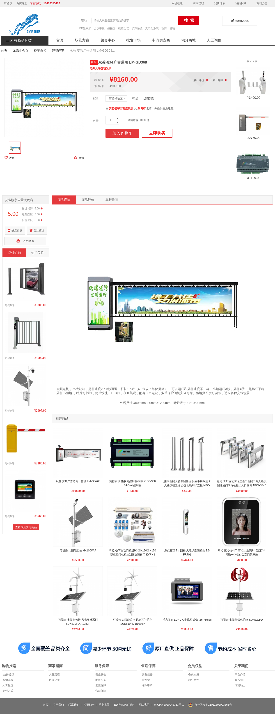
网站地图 (143, 704)
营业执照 (104, 704)
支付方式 (7, 690)
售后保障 (100, 690)
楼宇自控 (40, 50)
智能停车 (58, 50)
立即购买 (157, 133)
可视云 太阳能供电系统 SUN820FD (241, 619)
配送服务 (100, 680)
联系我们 (239, 680)
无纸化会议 (20, 50)
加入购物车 (122, 133)
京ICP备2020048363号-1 (169, 704)
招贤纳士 (239, 685)
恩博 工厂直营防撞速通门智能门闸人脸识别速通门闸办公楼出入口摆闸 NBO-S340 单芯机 (242, 485)
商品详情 (64, 200)
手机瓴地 (177, 3)
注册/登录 (8, 674)
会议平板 (99, 28)
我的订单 (219, 3)
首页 (60, 40)
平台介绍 (239, 674)
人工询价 (214, 40)
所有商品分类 (16, 40)
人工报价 (7, 685)
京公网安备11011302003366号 (210, 704)
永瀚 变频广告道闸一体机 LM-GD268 (78, 481)
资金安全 (100, 674)
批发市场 (133, 40)
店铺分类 (54, 680)
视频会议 (123, 28)
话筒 (164, 28)
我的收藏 (240, 3)
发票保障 (100, 685)
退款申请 (147, 685)
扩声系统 (137, 28)
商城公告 (262, 3)
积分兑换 (193, 680)
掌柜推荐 (111, 200)
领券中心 (108, 40)
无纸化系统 (152, 28)
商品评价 (88, 200)
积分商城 (188, 40)
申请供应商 (161, 40)
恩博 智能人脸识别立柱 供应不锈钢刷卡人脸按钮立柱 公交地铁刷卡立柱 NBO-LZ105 (187, 485)
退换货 (145, 680)
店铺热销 (14, 253)
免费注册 (21, 3)
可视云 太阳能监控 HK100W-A (78, 550)
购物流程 (7, 680)
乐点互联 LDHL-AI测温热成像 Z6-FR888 (187, 619)
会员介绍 (193, 674)
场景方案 (82, 40)
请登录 (8, 3)
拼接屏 (111, 28)
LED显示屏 (84, 28)
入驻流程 (54, 674)
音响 (172, 28)
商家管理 (198, 3)
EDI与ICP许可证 (124, 704)
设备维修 (147, 674)
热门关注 (37, 253)
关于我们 (58, 704)
